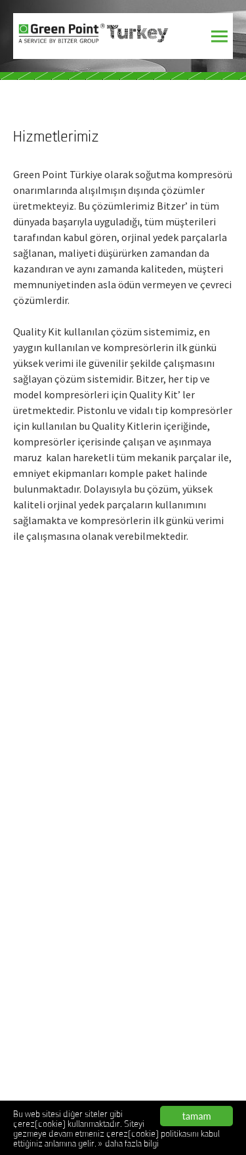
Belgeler (30, 938)
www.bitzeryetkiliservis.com (69, 745)
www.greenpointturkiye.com (69, 814)
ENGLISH (29, 972)
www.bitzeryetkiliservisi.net (68, 797)
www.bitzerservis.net (55, 711)
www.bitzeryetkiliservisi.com (70, 780)
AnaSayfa (31, 887)
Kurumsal (31, 904)
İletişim (27, 955)
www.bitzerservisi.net (56, 728)
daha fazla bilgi (132, 1145)
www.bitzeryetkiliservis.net (67, 762)
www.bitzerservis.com (57, 694)
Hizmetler (32, 921)
